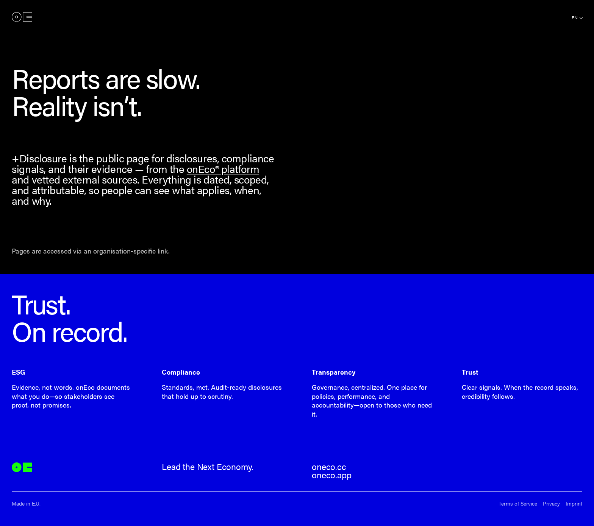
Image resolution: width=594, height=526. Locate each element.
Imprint (574, 503)
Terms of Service (518, 503)
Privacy (551, 503)
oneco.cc (329, 467)
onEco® (22, 17)
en (575, 17)
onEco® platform (223, 168)
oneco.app (331, 475)
